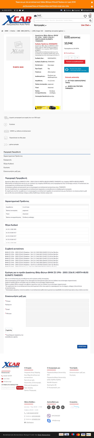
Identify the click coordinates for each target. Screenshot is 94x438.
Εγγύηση (7, 167)
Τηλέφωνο (8, 304)
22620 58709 (7, 10)
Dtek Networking (44, 435)
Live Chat (6, 378)
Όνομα (8, 301)
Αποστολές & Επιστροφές (32, 382)
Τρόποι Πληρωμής (30, 390)
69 (33, 416)
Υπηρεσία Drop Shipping (32, 372)
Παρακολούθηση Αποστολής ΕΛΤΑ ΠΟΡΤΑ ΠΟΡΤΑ (56, 379)
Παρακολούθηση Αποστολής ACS (56, 374)
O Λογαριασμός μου (53, 387)
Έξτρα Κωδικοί (9, 164)
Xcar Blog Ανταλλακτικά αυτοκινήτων (32, 376)
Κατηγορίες (40, 25)
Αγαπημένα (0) (51, 385)
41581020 (37, 416)
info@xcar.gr (7, 381)
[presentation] (41, 337)
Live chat (83, 70)
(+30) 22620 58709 (75, 70)
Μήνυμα (8, 313)
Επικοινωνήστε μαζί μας (12, 171)
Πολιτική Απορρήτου (31, 385)
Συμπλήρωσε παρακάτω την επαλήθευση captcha (14, 336)
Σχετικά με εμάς (29, 380)
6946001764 (36, 419)
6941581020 (53, 416)
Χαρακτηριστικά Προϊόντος (13, 156)
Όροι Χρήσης (28, 388)
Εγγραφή (20, 387)
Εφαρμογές (8, 160)
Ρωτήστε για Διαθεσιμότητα (74, 61)
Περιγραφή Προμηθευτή (12, 152)
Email (7, 309)
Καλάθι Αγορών (52, 382)
